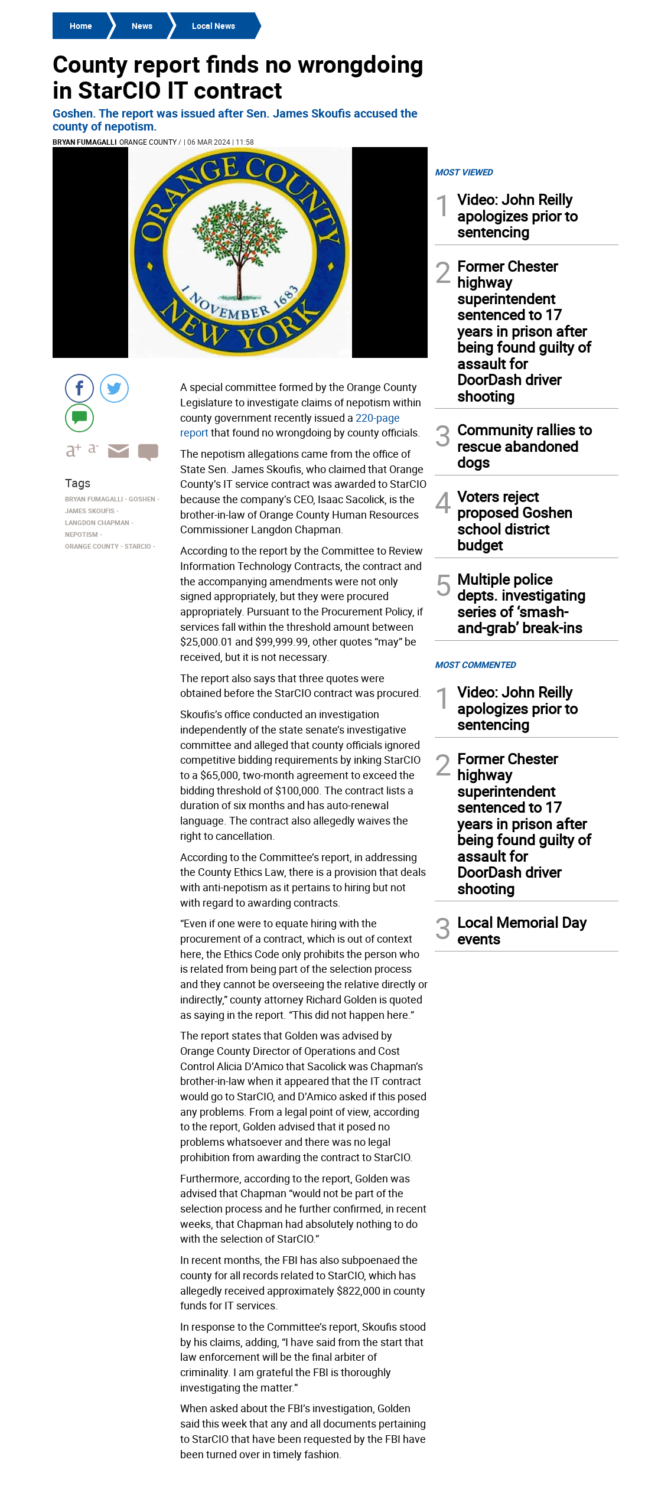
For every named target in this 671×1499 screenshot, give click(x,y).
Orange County (148, 141)
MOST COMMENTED (475, 664)
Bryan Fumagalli (85, 141)
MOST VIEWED (464, 172)
